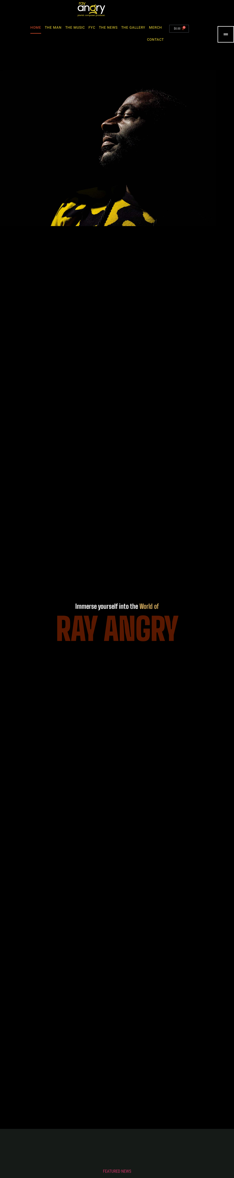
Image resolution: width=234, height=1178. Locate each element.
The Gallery (133, 27)
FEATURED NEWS (117, 1171)
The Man (53, 27)
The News (108, 27)
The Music (75, 27)
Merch (155, 27)
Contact (155, 39)
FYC (91, 27)
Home (35, 27)
